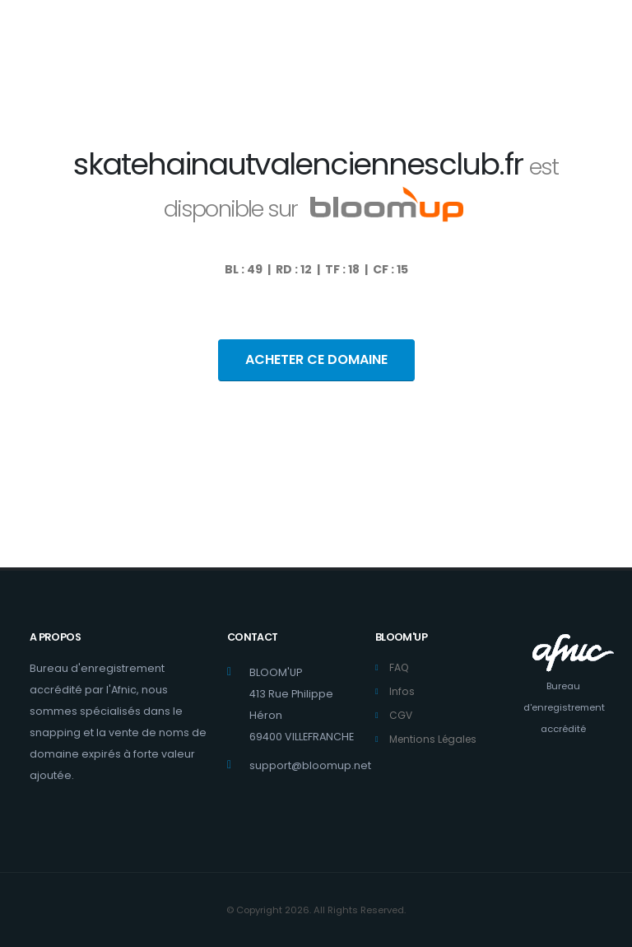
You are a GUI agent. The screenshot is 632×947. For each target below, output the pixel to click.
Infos (402, 691)
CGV (401, 715)
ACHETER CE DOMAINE (316, 359)
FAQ (399, 667)
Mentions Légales (435, 739)
